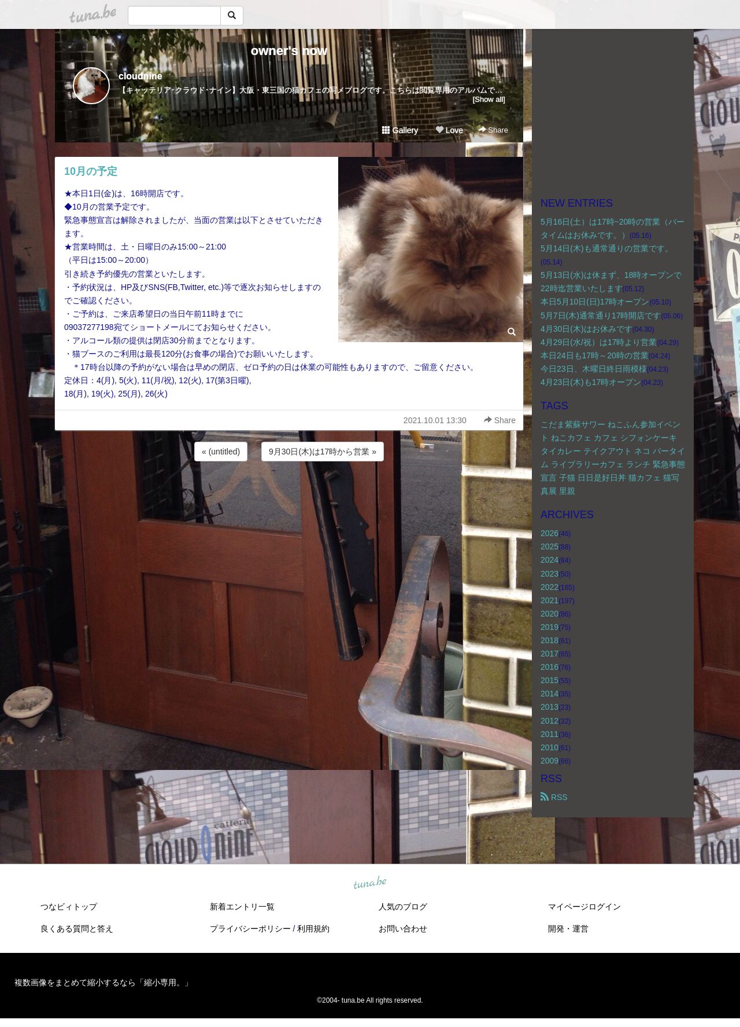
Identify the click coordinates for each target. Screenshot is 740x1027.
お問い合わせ (403, 928)
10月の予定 (90, 171)
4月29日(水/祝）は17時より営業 (599, 342)
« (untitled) (221, 451)
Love (449, 130)
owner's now (289, 50)
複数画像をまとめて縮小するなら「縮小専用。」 (103, 982)
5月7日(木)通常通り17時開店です (601, 315)
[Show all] (489, 99)
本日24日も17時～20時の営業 (595, 355)
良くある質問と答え (76, 928)
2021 (549, 600)
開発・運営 (568, 928)
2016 (549, 667)
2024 (549, 559)
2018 (549, 640)
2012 (549, 720)
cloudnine (140, 76)
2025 (549, 546)
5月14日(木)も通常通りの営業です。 (607, 248)
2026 (549, 533)
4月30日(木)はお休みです (586, 328)
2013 (549, 706)
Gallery (400, 130)
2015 (549, 680)
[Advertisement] (289, 495)
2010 (549, 747)
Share (493, 130)
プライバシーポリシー (250, 928)
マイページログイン (584, 906)
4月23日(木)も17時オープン (591, 382)
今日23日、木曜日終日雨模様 (594, 368)
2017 (549, 653)
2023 (549, 573)
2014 (549, 693)
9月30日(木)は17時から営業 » (322, 451)
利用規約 (313, 928)
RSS (554, 797)
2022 (549, 587)
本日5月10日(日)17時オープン (595, 301)
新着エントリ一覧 (242, 906)
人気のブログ (403, 906)
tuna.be (369, 883)
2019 (549, 627)
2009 (549, 760)
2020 (549, 613)
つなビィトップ (68, 906)
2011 (549, 734)
